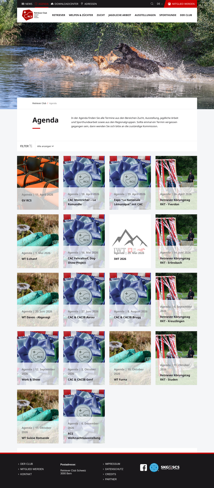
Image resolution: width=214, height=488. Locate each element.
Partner (111, 479)
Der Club (26, 464)
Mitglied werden (32, 469)
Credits (110, 474)
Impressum (112, 464)
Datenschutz (114, 469)
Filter (24, 146)
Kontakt (26, 474)
